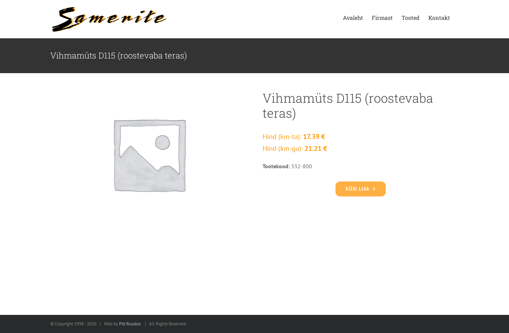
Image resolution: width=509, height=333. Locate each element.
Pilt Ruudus (130, 324)
